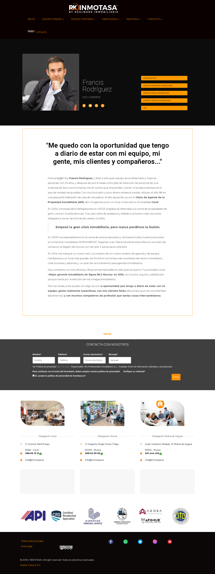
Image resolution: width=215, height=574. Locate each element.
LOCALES (37, 32)
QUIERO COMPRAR (83, 19)
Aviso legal (26, 546)
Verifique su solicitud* (134, 371)
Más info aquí (63, 366)
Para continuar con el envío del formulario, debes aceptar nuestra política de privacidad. (76, 371)
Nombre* (37, 354)
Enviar (176, 377)
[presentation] (146, 380)
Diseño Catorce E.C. (30, 565)
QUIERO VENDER (53, 19)
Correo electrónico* (93, 354)
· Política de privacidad (31, 541)
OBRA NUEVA (110, 19)
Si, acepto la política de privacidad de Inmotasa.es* (60, 376)
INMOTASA (133, 19)
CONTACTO (155, 19)
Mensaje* (113, 354)
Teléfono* (62, 354)
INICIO (31, 19)
